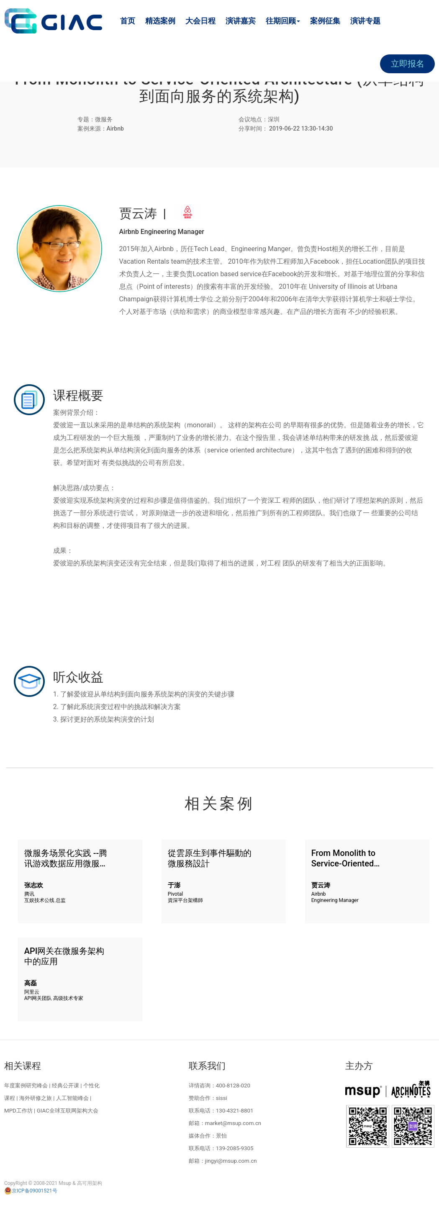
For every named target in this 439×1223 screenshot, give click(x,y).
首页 (127, 20)
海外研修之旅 (35, 1098)
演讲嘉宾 (241, 20)
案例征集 (325, 20)
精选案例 (160, 20)
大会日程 (200, 20)
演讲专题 (365, 20)
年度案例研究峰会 (26, 1085)
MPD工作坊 (18, 1110)
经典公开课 (65, 1085)
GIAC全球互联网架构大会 (67, 1110)
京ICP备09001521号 (30, 1191)
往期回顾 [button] (283, 20)
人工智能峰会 (72, 1098)
